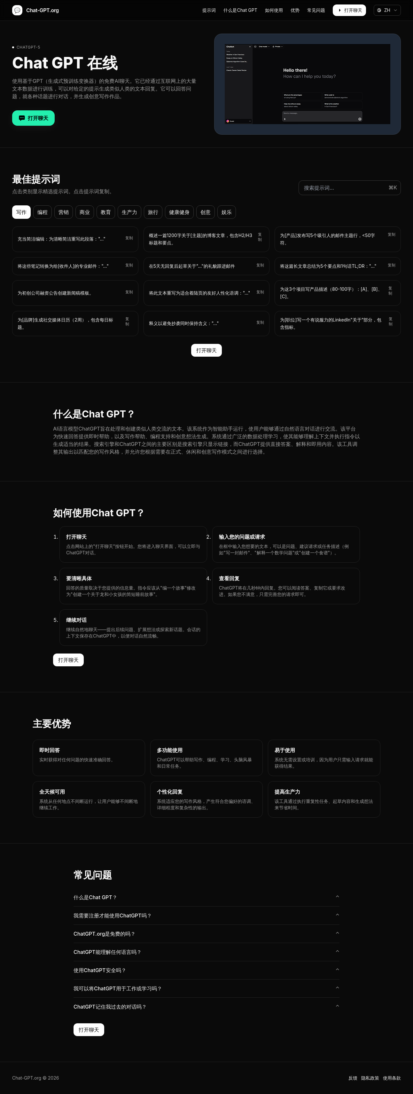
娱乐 (227, 212)
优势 (295, 10)
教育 (106, 212)
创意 (205, 212)
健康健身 (179, 212)
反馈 (352, 1078)
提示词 (209, 10)
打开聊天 (349, 10)
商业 (85, 212)
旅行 (153, 212)
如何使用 (274, 10)
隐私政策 (370, 1078)
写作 (21, 212)
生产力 (129, 212)
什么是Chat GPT (240, 10)
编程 (42, 212)
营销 (63, 212)
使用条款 (392, 1078)
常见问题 (316, 10)
